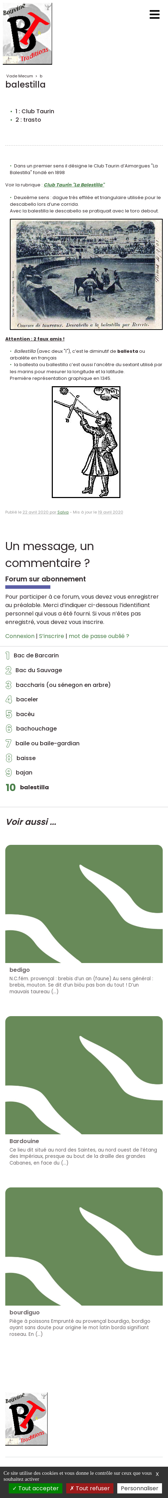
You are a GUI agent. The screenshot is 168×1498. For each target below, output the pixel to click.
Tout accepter (35, 1488)
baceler (22, 701)
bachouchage (31, 730)
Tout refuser (90, 1488)
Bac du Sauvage (34, 672)
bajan (19, 774)
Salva (63, 512)
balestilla (27, 789)
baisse (21, 760)
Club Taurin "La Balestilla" (74, 185)
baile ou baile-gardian (43, 745)
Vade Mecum (19, 76)
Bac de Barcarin (32, 657)
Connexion (20, 636)
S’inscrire (51, 636)
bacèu (20, 716)
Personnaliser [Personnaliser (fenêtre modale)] (139, 1488)
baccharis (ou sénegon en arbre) (58, 687)
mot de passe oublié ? (99, 636)
